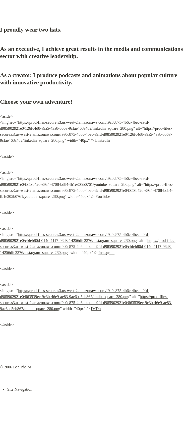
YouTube (102, 196)
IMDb (96, 309)
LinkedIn (102, 140)
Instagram (106, 252)
